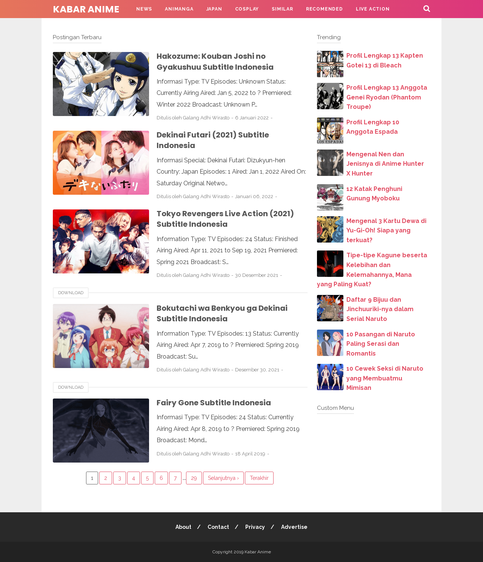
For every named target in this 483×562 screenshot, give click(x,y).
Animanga (179, 9)
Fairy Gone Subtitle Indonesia (214, 402)
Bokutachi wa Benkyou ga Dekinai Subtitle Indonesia (222, 313)
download (70, 292)
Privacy (255, 527)
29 (194, 478)
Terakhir (259, 478)
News (144, 9)
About (183, 527)
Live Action (373, 9)
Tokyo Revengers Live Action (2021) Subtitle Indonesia (225, 219)
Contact (218, 527)
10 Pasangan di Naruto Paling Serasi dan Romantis (380, 344)
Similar (282, 9)
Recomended (324, 9)
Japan (214, 9)
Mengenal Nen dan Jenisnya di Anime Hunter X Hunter (385, 164)
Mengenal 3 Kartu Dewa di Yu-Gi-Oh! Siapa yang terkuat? (386, 230)
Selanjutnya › (223, 478)
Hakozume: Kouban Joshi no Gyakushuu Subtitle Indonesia (215, 61)
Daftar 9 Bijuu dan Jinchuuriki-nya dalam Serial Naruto (380, 309)
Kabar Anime (86, 9)
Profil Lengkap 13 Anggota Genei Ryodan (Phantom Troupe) (386, 97)
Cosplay (247, 9)
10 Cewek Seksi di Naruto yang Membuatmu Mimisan (384, 378)
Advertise (294, 527)
